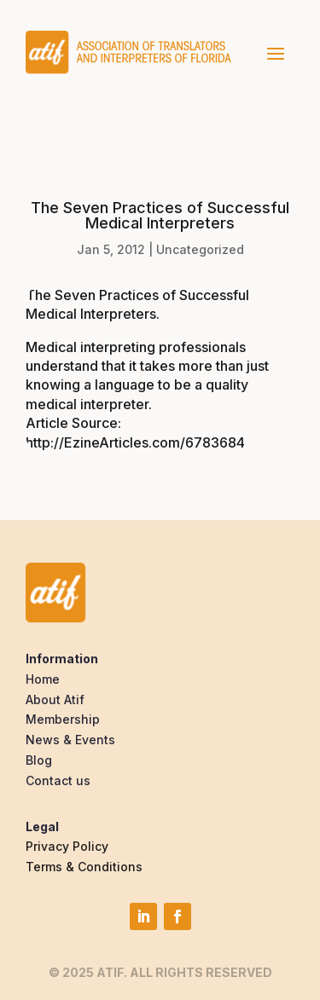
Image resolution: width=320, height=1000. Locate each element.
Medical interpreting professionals (136, 346)
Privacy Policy (67, 846)
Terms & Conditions (84, 866)
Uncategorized (200, 249)
